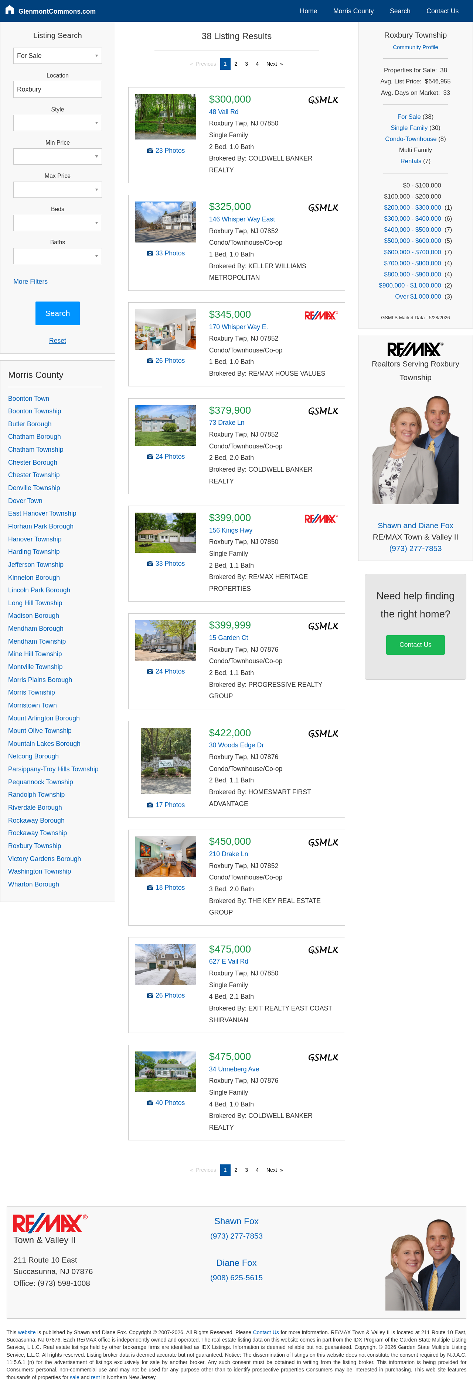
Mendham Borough (36, 628)
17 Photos (170, 805)
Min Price (57, 143)
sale (74, 1377)
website (27, 1332)
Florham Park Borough (41, 526)
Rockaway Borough (36, 820)
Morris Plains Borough (40, 680)
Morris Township (31, 692)
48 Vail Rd (224, 112)
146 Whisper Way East (242, 219)
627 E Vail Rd (228, 961)
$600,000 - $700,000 (412, 252)
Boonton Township (34, 411)
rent (95, 1377)
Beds (57, 209)
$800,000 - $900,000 (412, 274)
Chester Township (34, 475)
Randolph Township (36, 794)
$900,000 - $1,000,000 (410, 285)
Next (271, 64)
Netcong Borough (33, 756)
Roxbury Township (34, 846)
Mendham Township (37, 641)
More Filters (30, 281)
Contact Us (442, 11)
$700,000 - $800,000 (412, 263)
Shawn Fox (236, 1221)
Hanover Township (34, 539)
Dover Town (25, 501)
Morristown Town (32, 705)
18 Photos (170, 887)
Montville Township (35, 667)
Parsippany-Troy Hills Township (53, 769)
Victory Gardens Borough (44, 859)
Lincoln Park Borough (39, 590)
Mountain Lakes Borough (44, 743)
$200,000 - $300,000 (412, 207)
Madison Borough (33, 615)
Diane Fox (236, 1263)
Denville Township (34, 488)
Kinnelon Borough (34, 577)
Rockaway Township (37, 833)
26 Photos (170, 360)
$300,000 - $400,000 (412, 218)
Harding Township (34, 551)
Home (308, 11)
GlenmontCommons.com (57, 11)
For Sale (409, 116)
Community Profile (415, 47)
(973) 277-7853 (415, 548)
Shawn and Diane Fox (415, 525)
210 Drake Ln (228, 854)
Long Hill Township (35, 603)
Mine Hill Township (35, 654)
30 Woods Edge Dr (236, 745)
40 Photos (170, 1102)
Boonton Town (28, 398)
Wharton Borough (33, 884)
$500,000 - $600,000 (412, 240)
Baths (57, 242)
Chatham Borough (34, 436)
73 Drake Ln (227, 422)
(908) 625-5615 (236, 1277)
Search (400, 11)
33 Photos (170, 253)
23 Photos (170, 150)
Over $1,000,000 (418, 296)
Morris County (353, 11)
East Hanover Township (42, 513)
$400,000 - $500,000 (412, 229)
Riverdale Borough (35, 807)
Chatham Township (35, 449)
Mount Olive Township (40, 730)
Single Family (409, 127)
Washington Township (39, 871)
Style (57, 109)
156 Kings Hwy (230, 530)
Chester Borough (32, 462)
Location (58, 75)
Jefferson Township (36, 564)
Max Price (58, 176)
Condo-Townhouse (410, 138)
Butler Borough (29, 424)
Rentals (411, 161)
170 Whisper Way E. (238, 327)
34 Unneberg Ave (234, 1069)
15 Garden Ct (228, 637)
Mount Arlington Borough (44, 718)
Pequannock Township (40, 782)
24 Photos (170, 456)
